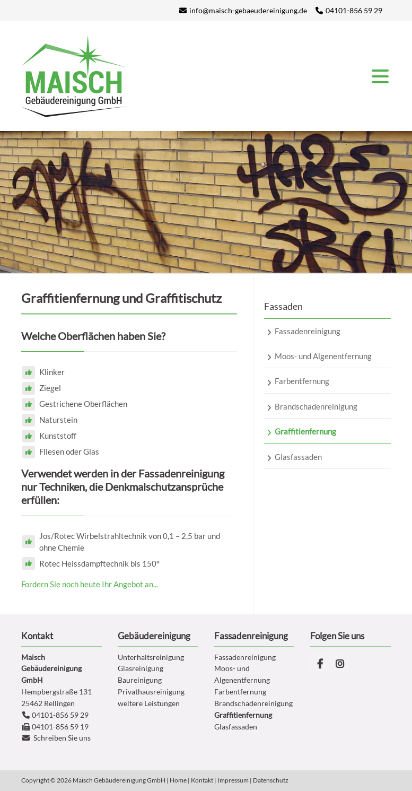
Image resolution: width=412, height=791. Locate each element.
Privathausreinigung (151, 691)
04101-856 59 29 (354, 10)
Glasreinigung (140, 668)
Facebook (319, 663)
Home (178, 780)
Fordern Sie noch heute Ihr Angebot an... (89, 584)
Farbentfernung (240, 691)
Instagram (339, 663)
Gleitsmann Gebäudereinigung (74, 76)
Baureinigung (140, 679)
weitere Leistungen (149, 703)
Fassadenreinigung (245, 657)
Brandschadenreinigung (253, 703)
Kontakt (202, 780)
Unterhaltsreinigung (151, 657)
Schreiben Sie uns (62, 737)
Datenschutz (270, 780)
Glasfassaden (235, 726)
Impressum (233, 780)
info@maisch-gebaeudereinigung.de (248, 10)
